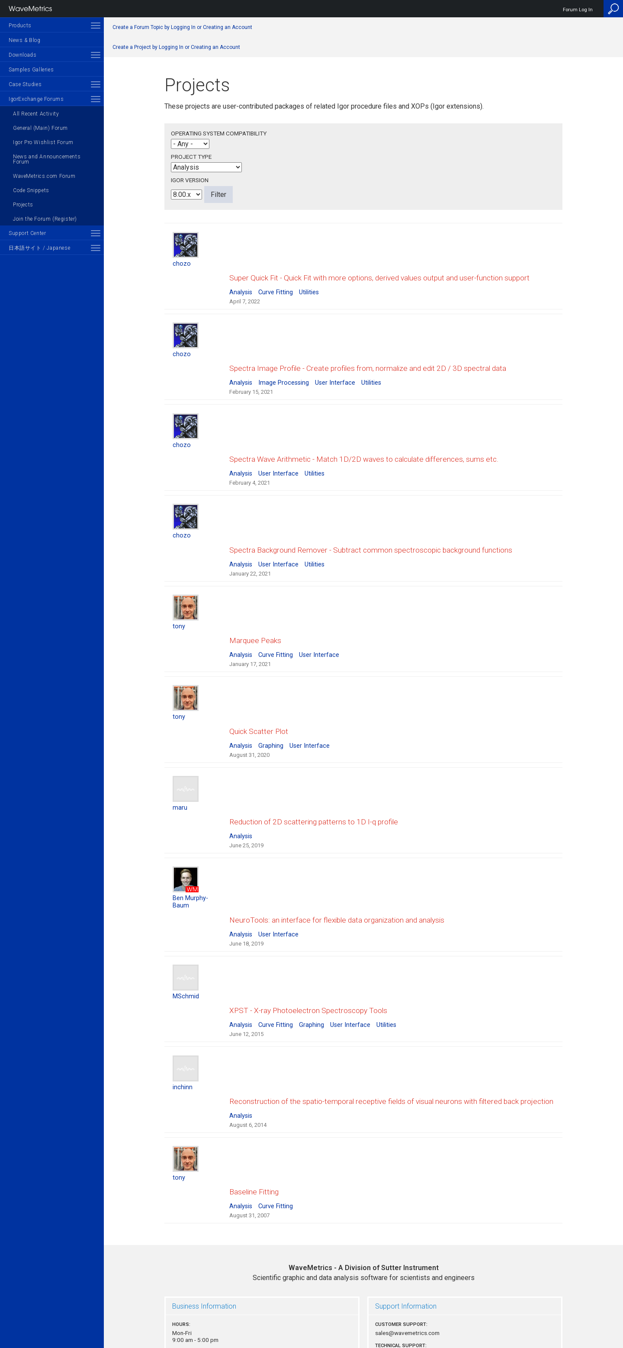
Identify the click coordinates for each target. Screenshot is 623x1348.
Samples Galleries (31, 70)
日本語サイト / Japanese (39, 248)
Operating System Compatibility (219, 133)
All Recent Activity (36, 114)
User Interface (335, 366)
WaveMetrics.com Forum (44, 176)
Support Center (27, 233)
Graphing (270, 697)
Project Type (191, 156)
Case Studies (25, 84)
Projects (23, 205)
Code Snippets (31, 190)
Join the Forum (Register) (45, 219)
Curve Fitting (275, 284)
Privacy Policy (363, 1312)
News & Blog (25, 40)
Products (20, 26)
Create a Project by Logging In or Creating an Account (176, 47)
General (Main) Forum (40, 128)
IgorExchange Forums (36, 99)
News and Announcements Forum (46, 159)
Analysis (240, 284)
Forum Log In (578, 10)
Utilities (309, 284)
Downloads (22, 55)
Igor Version (190, 180)
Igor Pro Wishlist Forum (43, 142)
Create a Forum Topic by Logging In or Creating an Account (182, 27)
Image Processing (283, 366)
